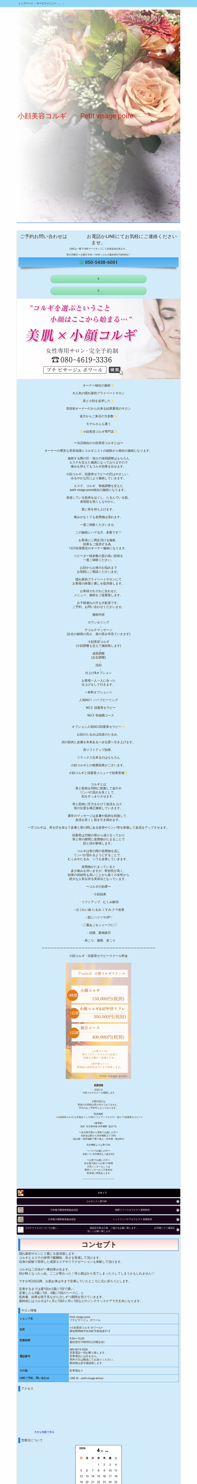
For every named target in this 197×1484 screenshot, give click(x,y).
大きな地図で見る (44, 1432)
